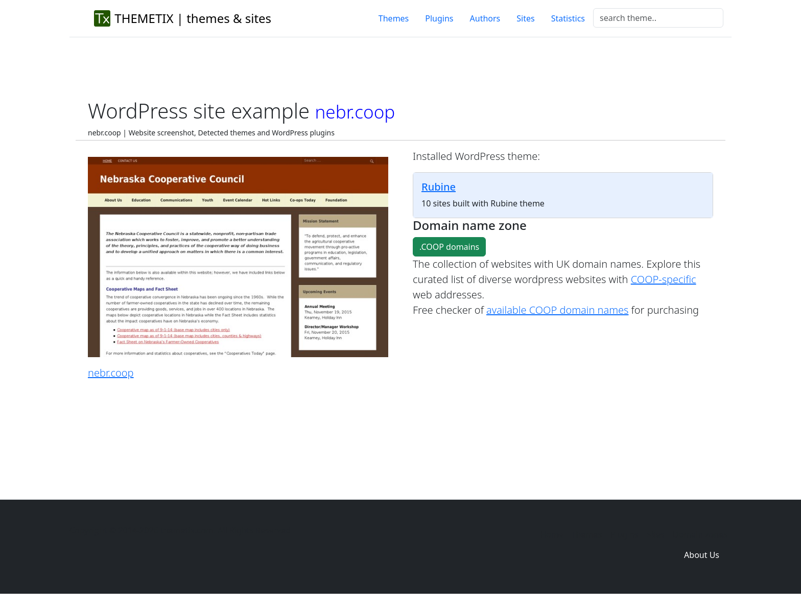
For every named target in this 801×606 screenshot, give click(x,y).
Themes (394, 18)
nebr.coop (111, 373)
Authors (485, 18)
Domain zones (700, 534)
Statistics (568, 18)
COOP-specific (663, 279)
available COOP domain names (557, 310)
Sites (525, 18)
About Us (701, 555)
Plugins (439, 18)
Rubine (438, 187)
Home (551, 534)
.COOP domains (449, 246)
